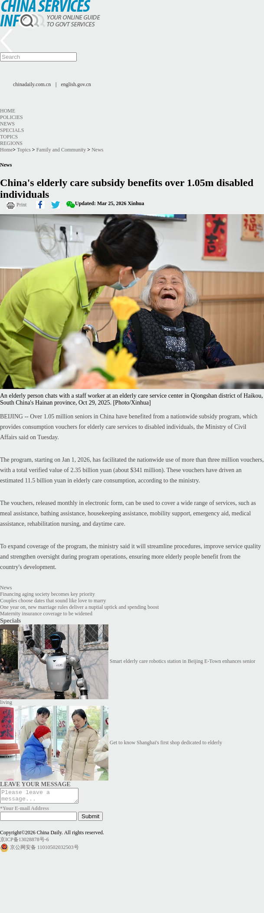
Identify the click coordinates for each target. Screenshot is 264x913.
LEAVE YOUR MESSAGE (35, 784)
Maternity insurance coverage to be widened (46, 614)
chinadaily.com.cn (32, 84)
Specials (12, 130)
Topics (9, 137)
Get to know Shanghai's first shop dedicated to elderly (166, 742)
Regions (11, 143)
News (7, 124)
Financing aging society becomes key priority (47, 594)
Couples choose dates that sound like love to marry (53, 601)
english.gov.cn (76, 84)
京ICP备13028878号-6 (24, 842)
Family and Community (61, 150)
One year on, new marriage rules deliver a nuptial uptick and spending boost (79, 607)
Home (7, 111)
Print (21, 205)
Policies (11, 117)
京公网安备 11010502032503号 (44, 850)
